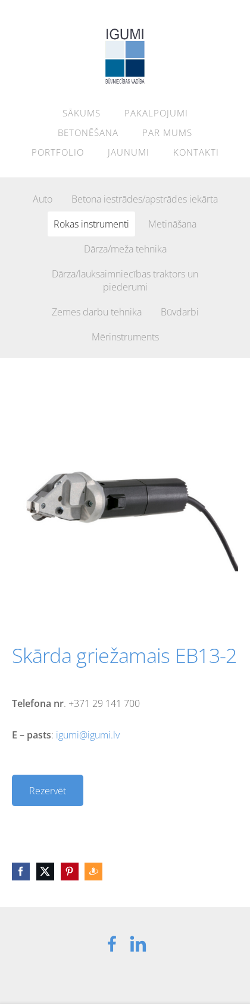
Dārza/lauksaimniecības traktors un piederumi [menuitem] (125, 280)
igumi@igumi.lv (88, 734)
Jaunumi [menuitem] (128, 152)
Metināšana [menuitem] (172, 224)
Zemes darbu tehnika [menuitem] (97, 311)
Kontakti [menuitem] (196, 152)
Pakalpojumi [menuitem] (156, 113)
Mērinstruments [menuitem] (125, 336)
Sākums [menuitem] (81, 113)
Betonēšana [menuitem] (88, 132)
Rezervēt (47, 790)
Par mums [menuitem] (167, 132)
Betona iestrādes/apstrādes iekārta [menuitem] (144, 199)
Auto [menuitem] (42, 199)
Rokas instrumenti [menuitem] (91, 224)
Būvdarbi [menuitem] (180, 311)
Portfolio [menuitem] (58, 152)
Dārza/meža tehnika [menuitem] (125, 248)
